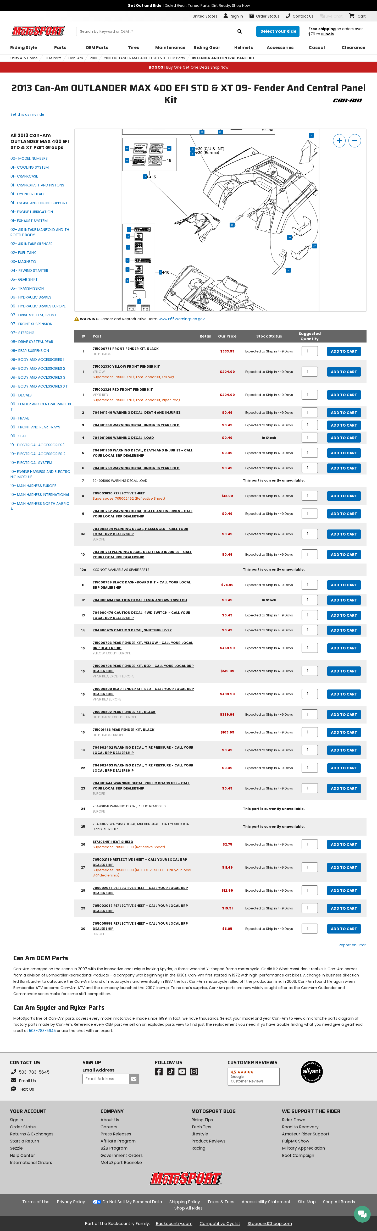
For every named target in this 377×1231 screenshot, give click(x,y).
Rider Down (293, 1120)
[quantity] (310, 351)
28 (288, 270)
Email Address (98, 1070)
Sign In (16, 1120)
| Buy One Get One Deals (188, 67)
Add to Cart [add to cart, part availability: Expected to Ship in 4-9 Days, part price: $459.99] (344, 648)
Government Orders (122, 1155)
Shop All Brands (339, 1202)
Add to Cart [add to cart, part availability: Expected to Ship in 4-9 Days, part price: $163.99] (344, 732)
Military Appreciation (303, 1148)
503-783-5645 (42, 1030)
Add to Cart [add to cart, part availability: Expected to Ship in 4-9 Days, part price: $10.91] (344, 908)
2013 (93, 58)
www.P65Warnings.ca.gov (182, 319)
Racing (198, 1148)
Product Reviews (208, 1141)
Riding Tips (202, 1120)
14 (169, 148)
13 (127, 160)
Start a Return (24, 1141)
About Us (110, 1120)
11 (145, 176)
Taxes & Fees (220, 1202)
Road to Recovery (300, 1127)
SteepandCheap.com (270, 1224)
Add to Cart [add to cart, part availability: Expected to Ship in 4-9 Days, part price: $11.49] (344, 867)
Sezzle (16, 1148)
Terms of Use (35, 1202)
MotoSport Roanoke (121, 1163)
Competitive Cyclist (220, 1224)
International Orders (31, 1163)
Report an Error (352, 945)
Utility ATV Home (24, 58)
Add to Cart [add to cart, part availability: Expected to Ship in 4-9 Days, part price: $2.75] (344, 844)
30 (202, 132)
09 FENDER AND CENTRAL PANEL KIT (223, 58)
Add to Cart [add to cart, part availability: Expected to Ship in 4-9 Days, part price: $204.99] (344, 371)
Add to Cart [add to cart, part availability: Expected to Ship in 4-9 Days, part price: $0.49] (344, 412)
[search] (239, 31)
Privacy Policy (71, 1202)
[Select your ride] (278, 31)
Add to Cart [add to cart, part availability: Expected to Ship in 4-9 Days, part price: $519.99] (344, 671)
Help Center (22, 1155)
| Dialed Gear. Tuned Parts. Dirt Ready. (188, 5)
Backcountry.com (174, 1224)
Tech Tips (201, 1127)
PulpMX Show (295, 1141)
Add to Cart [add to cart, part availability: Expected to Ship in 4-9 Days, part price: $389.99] (344, 714)
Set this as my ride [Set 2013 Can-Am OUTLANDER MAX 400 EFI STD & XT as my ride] (27, 114)
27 (314, 246)
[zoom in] (339, 140)
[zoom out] (354, 140)
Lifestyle (199, 1134)
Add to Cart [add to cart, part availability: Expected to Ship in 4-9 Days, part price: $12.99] (344, 496)
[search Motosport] (160, 31)
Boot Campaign (298, 1155)
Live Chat (331, 16)
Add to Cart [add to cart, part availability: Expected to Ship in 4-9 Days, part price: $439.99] (344, 694)
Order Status (23, 1127)
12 (127, 148)
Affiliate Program (118, 1141)
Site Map (307, 1202)
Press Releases (116, 1134)
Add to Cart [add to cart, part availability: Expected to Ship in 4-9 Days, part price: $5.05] (344, 928)
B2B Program (114, 1148)
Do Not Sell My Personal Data (132, 1202)
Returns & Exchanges (31, 1134)
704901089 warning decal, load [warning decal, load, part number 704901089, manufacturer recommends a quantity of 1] (123, 437)
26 (232, 225)
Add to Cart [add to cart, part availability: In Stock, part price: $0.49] (344, 437)
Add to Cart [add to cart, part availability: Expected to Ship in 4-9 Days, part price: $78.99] (344, 585)
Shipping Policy (184, 1202)
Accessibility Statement (266, 1202)
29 (220, 132)
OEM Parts (53, 58)
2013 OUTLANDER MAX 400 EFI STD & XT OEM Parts (144, 58)
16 (192, 149)
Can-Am (75, 58)
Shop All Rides (188, 1208)
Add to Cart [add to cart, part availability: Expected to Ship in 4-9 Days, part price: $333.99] (344, 351)
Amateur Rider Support (306, 1134)
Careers (109, 1127)
